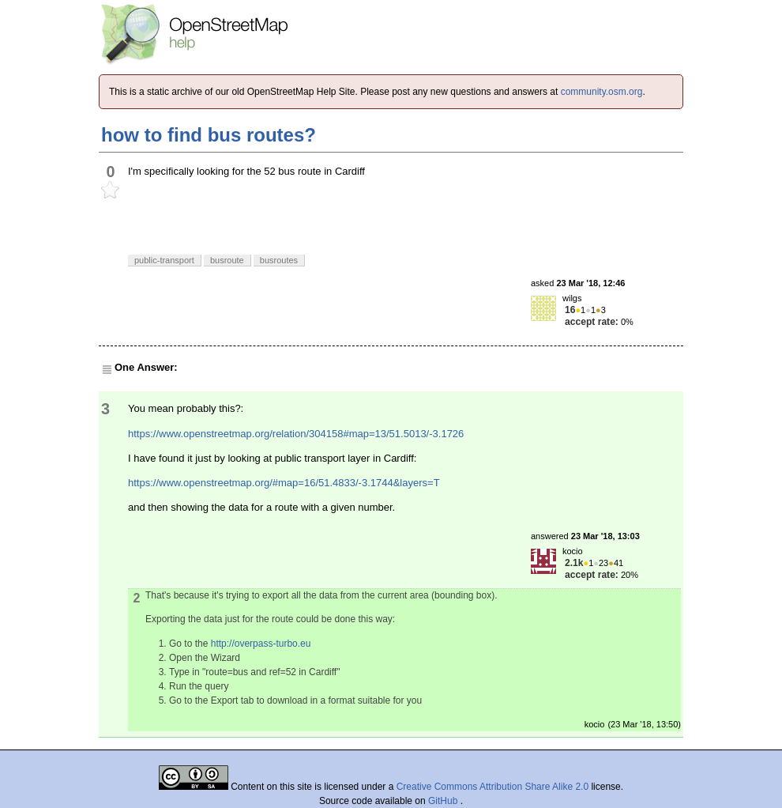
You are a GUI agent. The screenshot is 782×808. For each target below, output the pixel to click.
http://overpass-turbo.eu (261, 643)
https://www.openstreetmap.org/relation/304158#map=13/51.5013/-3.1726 (296, 434)
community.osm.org (602, 91)
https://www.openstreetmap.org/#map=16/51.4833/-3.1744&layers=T (284, 483)
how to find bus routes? (208, 134)
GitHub (444, 800)
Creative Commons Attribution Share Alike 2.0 (492, 786)
